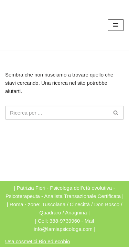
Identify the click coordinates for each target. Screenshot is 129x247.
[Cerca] (56, 113)
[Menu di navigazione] (116, 25)
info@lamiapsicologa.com (63, 229)
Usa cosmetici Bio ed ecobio (37, 241)
